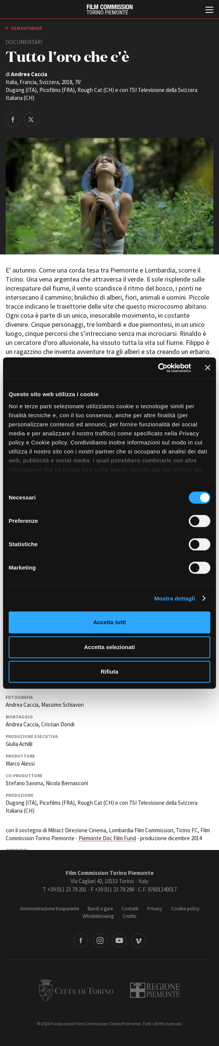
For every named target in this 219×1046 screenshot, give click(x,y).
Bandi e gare (100, 908)
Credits (129, 916)
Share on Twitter (31, 119)
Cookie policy (185, 908)
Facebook (81, 940)
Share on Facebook (13, 119)
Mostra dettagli (174, 598)
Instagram (100, 940)
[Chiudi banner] (207, 368)
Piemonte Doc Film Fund (107, 838)
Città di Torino (76, 990)
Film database (26, 28)
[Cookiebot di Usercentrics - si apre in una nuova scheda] (158, 368)
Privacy (154, 908)
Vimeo (138, 940)
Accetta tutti (109, 622)
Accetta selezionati (109, 647)
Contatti (130, 908)
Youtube (119, 940)
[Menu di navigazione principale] (209, 10)
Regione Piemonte (155, 990)
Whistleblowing (98, 916)
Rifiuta (110, 671)
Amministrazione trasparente (49, 908)
